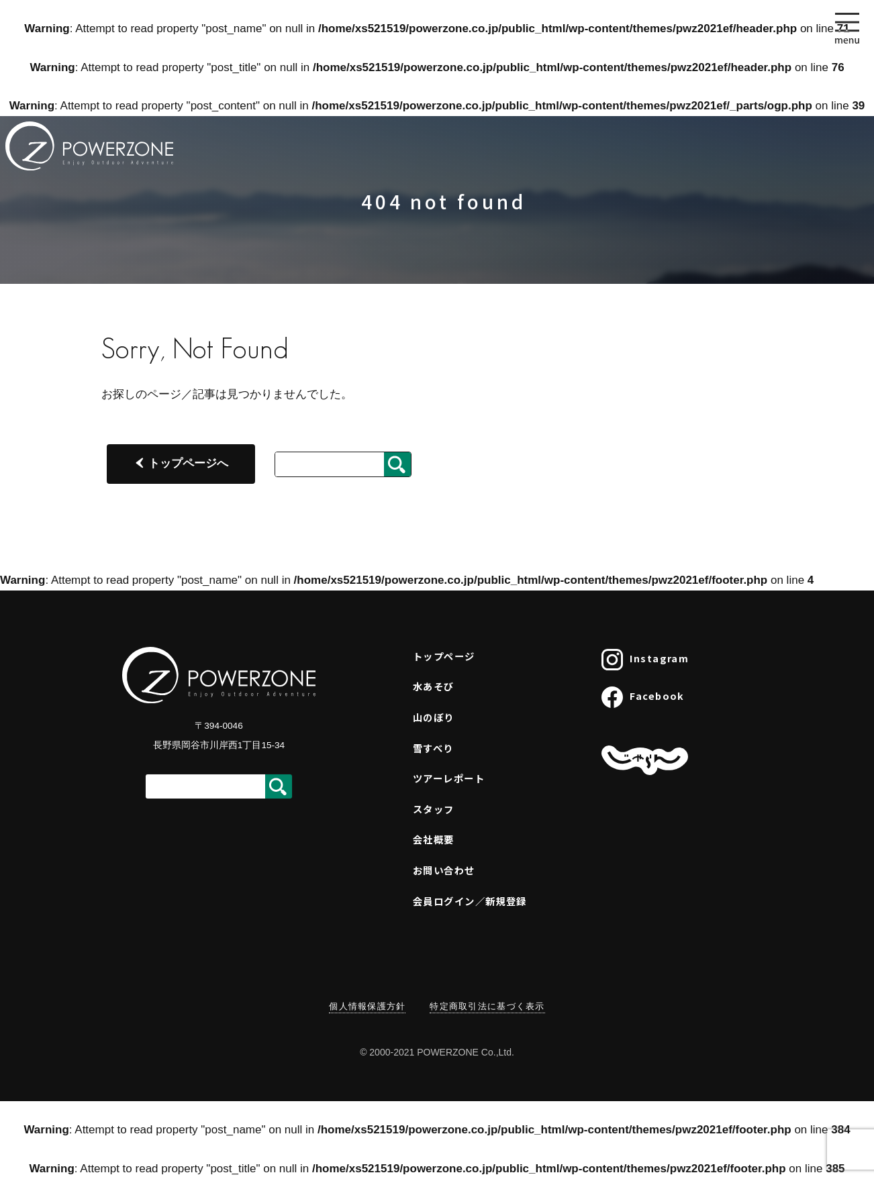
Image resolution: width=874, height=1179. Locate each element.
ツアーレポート (449, 778)
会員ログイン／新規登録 (470, 901)
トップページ (444, 656)
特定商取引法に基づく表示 (487, 1006)
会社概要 (433, 839)
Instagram (645, 659)
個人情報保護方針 (367, 1006)
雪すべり (433, 748)
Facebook (643, 697)
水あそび (433, 686)
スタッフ (433, 809)
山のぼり (433, 717)
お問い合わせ (444, 870)
